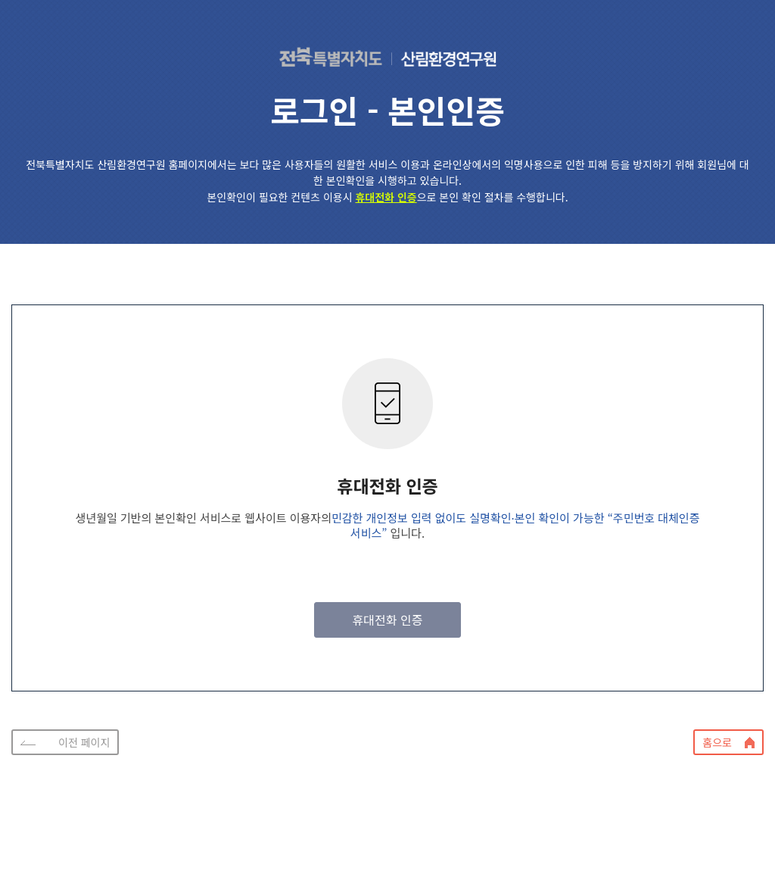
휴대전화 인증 (388, 619)
